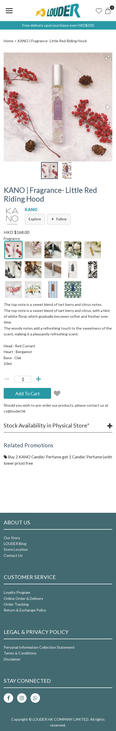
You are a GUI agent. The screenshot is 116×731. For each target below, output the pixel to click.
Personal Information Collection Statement (39, 647)
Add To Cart (27, 393)
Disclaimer (12, 659)
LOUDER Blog (15, 543)
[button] (107, 57)
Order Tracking (16, 604)
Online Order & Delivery (23, 598)
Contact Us (13, 555)
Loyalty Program (17, 592)
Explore (35, 219)
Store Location (16, 549)
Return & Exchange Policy (25, 610)
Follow (59, 219)
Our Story (12, 537)
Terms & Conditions (20, 653)
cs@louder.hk (15, 411)
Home (8, 41)
